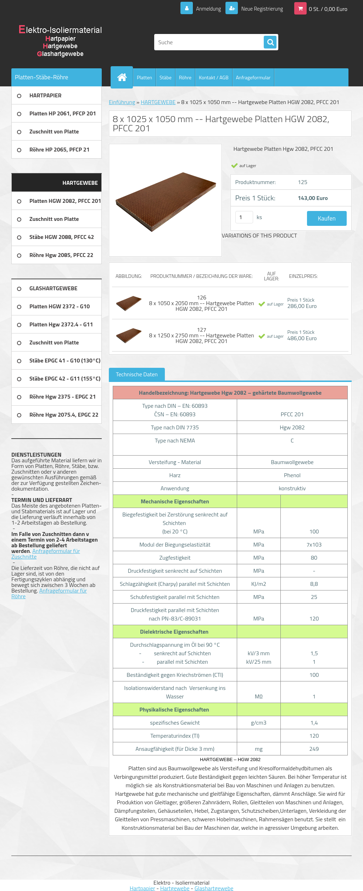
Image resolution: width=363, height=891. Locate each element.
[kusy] (244, 217)
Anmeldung (203, 8)
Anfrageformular (253, 77)
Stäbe (166, 77)
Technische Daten (137, 374)
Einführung (122, 102)
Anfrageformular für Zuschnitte (45, 554)
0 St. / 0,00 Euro (328, 8)
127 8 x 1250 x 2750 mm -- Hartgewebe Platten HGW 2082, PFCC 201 (201, 335)
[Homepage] (125, 77)
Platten (144, 77)
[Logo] (60, 42)
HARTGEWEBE (158, 102)
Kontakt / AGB (214, 77)
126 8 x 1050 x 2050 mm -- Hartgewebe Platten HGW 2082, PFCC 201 (201, 303)
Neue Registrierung (259, 8)
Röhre (185, 77)
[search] (270, 42)
